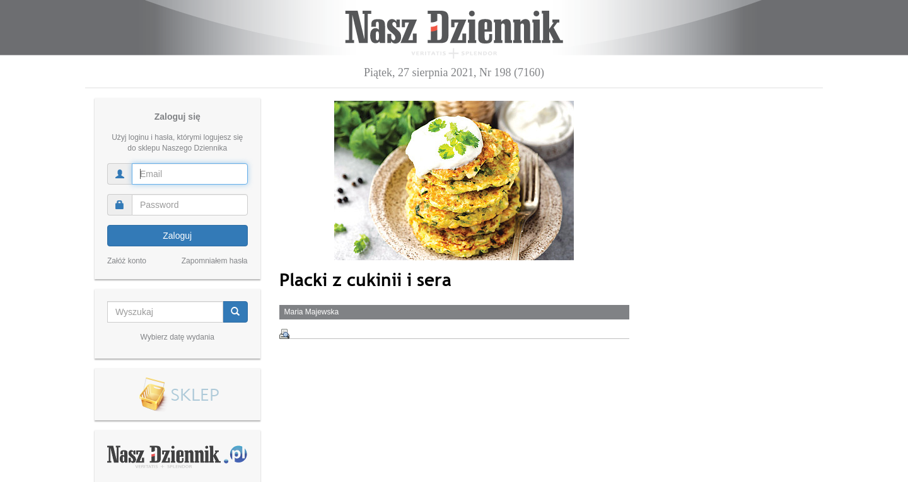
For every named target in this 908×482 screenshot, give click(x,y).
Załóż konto (126, 260)
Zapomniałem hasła (215, 260)
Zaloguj (177, 236)
